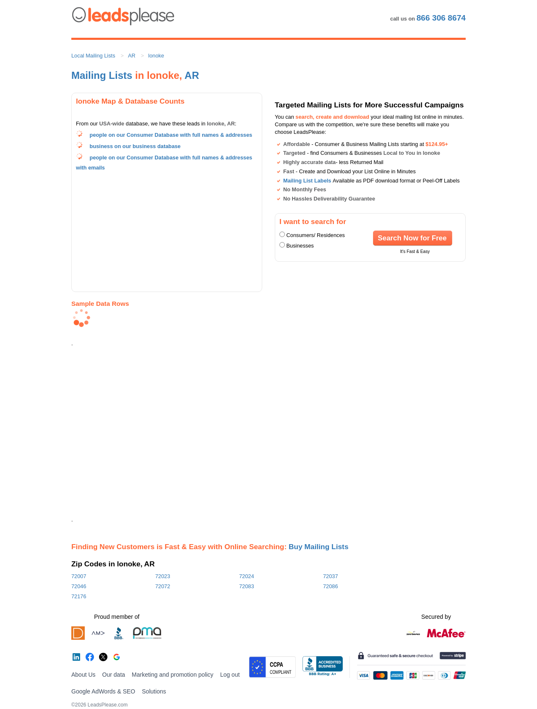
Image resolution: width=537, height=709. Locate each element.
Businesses (300, 245)
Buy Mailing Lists (319, 546)
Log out (230, 674)
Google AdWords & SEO (103, 691)
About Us (83, 674)
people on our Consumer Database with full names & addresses (171, 135)
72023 (162, 576)
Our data (113, 674)
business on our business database (135, 146)
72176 (78, 596)
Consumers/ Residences (316, 235)
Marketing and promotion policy (173, 674)
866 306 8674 (441, 17)
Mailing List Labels (307, 180)
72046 (78, 586)
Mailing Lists (101, 75)
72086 (330, 586)
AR (132, 55)
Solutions (154, 691)
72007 (78, 576)
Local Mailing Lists (93, 55)
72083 (246, 586)
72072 (162, 586)
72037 (330, 576)
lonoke (156, 55)
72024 (246, 576)
